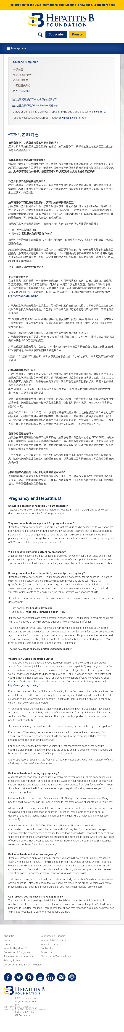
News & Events (49, 944)
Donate (77, 34)
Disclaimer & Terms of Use (55, 956)
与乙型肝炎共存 (22, 85)
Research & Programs (53, 940)
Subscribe (56, 34)
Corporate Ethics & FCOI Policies (23, 964)
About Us (9, 936)
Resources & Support (52, 936)
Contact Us (46, 948)
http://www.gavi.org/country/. (24, 295)
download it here (68, 117)
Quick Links (10, 944)
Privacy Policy (12, 960)
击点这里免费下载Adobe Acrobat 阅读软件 (35, 105)
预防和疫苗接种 (22, 74)
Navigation (18, 48)
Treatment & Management (19, 956)
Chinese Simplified (25, 62)
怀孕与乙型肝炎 (22, 90)
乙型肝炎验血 (20, 80)
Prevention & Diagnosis (17, 952)
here (112, 4)
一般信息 (18, 69)
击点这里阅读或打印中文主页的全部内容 (34, 99)
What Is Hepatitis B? (15, 948)
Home (7, 940)
